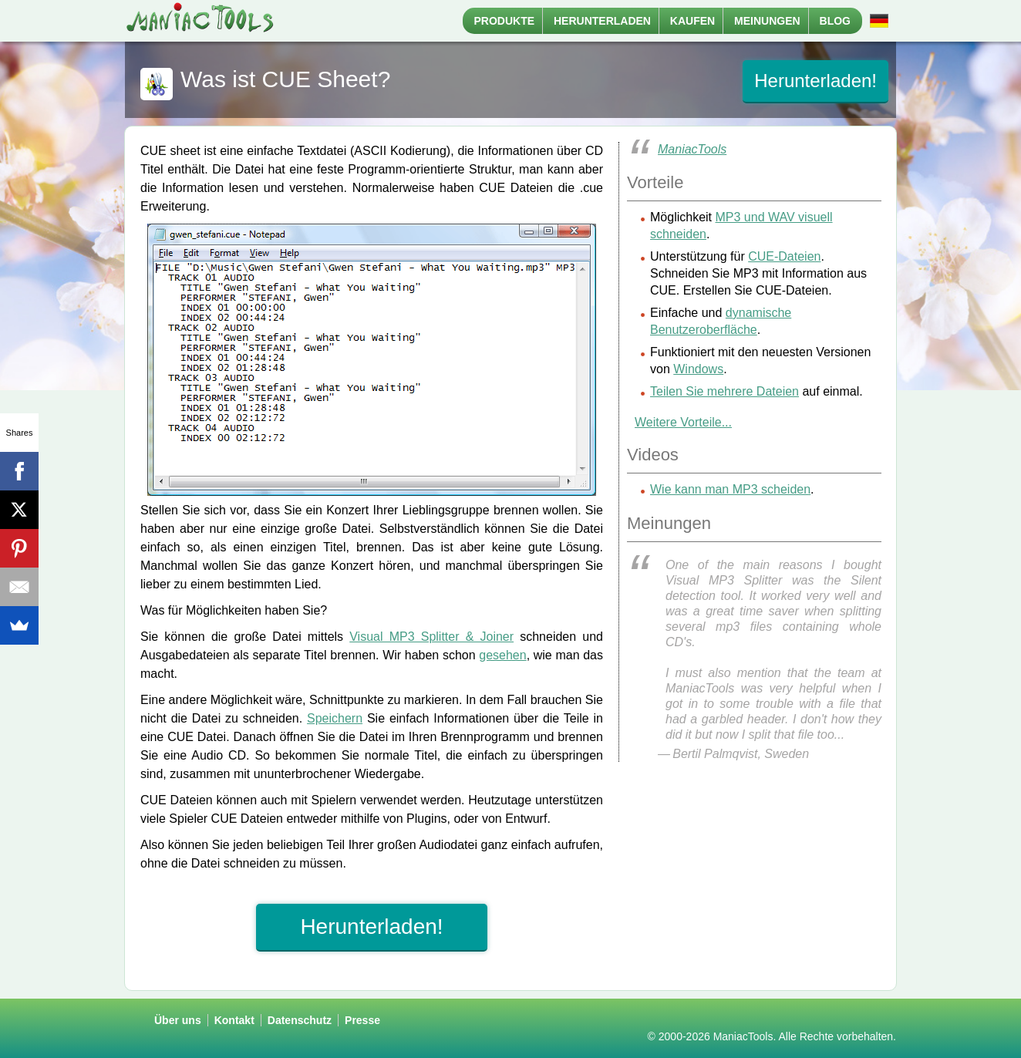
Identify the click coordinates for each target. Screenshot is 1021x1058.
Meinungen (767, 21)
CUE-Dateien (784, 256)
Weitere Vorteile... (683, 422)
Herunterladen (602, 21)
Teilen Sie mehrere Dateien (724, 391)
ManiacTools (692, 149)
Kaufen (692, 21)
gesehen (502, 655)
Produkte (504, 21)
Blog (835, 21)
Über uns (177, 1020)
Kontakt (234, 1020)
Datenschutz (300, 1020)
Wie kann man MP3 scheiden (730, 489)
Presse (362, 1020)
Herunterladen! (815, 80)
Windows (698, 369)
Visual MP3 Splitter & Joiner (431, 636)
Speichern (334, 718)
